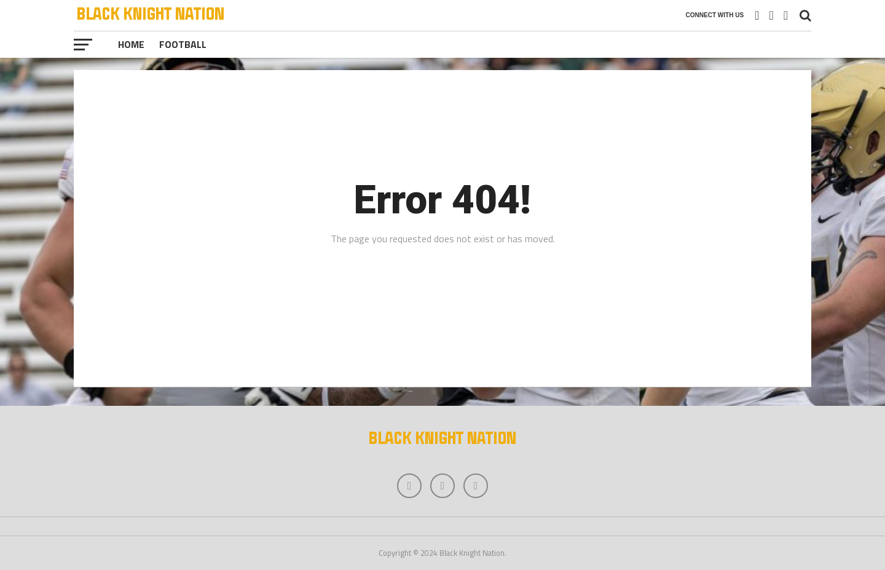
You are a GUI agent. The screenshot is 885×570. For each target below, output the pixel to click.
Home (131, 44)
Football (182, 44)
